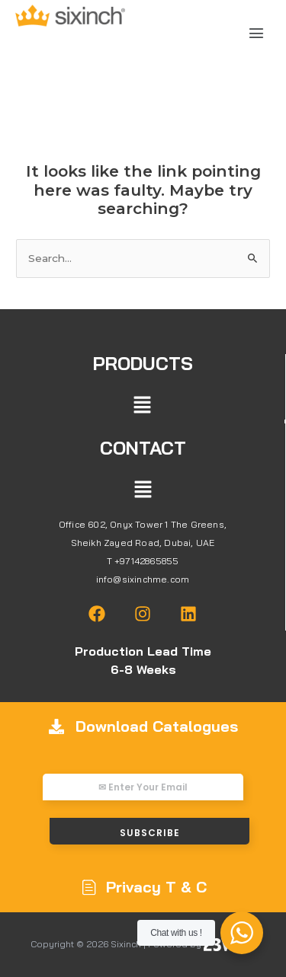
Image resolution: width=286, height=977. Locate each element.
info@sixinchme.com (143, 579)
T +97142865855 (143, 561)
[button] (257, 33)
